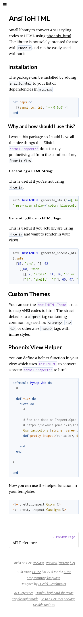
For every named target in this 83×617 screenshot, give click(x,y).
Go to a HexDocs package (58, 599)
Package (38, 563)
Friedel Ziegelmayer (52, 584)
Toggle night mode (25, 599)
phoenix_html (58, 36)
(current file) (66, 563)
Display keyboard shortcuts (54, 593)
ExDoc (36, 572)
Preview (51, 563)
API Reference (23, 593)
